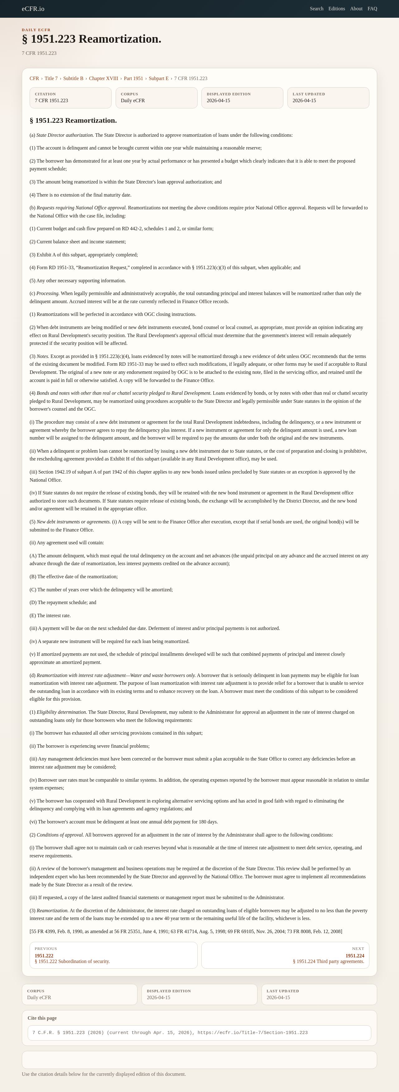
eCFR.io (33, 8)
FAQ (372, 8)
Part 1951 (133, 78)
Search (317, 8)
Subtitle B (73, 78)
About (356, 8)
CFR (34, 78)
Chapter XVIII (103, 78)
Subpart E (159, 78)
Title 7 (51, 78)
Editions (337, 8)
